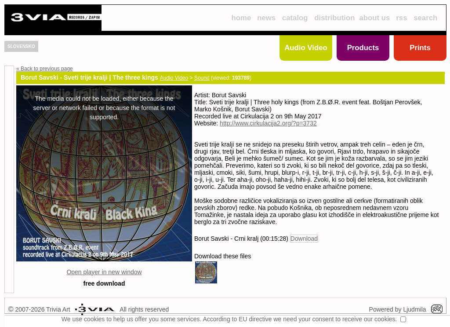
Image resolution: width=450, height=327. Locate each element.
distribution (334, 18)
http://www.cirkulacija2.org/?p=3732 (268, 123)
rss (401, 18)
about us (374, 18)
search (425, 18)
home (241, 18)
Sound (202, 78)
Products (363, 48)
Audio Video (305, 48)
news (266, 18)
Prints (420, 48)
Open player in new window (104, 272)
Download (304, 238)
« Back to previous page (44, 69)
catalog (295, 18)
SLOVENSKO (21, 46)
